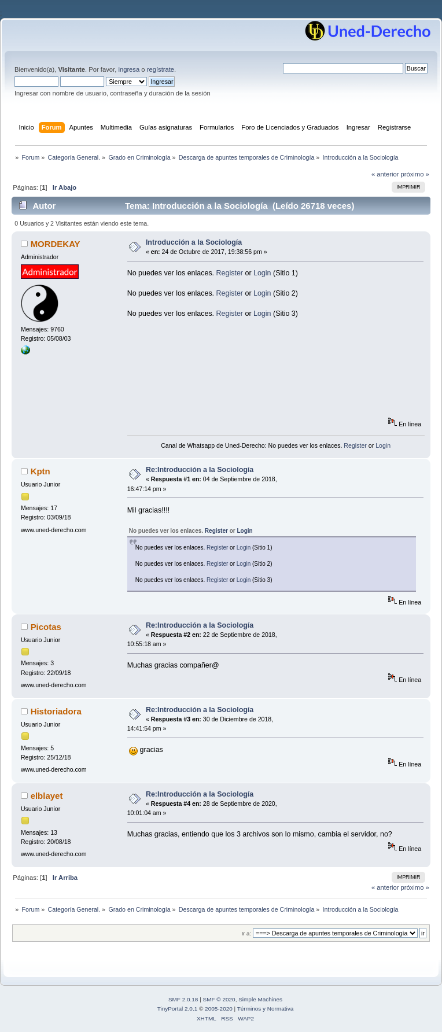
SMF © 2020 (219, 999)
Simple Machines (260, 999)
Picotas (46, 627)
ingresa (128, 69)
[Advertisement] (179, 373)
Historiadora (56, 711)
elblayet (47, 796)
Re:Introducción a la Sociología (199, 470)
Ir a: (246, 933)
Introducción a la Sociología (194, 242)
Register (229, 273)
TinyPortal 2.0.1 (177, 1008)
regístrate (160, 69)
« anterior (385, 174)
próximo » (415, 174)
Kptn (40, 471)
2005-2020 (219, 1008)
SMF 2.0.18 (183, 999)
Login (262, 273)
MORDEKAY (55, 244)
